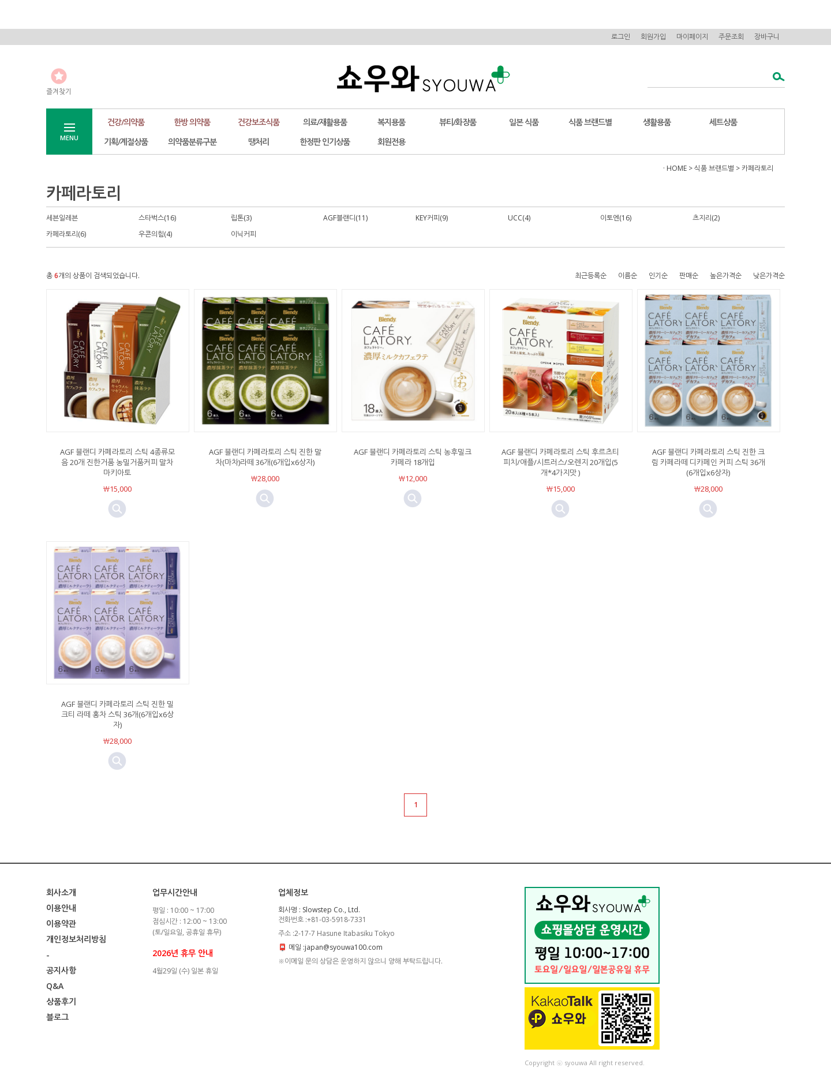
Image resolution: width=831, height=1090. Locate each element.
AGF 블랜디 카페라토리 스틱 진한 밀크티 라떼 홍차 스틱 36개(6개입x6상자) (117, 714)
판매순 (688, 275)
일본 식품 (523, 122)
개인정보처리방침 (76, 939)
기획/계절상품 (126, 141)
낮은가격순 (769, 275)
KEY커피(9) (431, 218)
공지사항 (61, 970)
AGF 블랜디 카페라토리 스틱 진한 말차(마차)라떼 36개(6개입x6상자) (265, 457)
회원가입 (653, 37)
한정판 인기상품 (325, 141)
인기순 (658, 275)
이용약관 (61, 923)
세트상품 (723, 122)
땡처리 (258, 141)
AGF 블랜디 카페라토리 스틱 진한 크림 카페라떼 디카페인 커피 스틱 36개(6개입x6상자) (708, 462)
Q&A (54, 985)
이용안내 (61, 907)
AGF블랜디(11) (345, 218)
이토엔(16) (615, 218)
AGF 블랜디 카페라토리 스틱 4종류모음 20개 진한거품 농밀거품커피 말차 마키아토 (117, 462)
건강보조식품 (258, 122)
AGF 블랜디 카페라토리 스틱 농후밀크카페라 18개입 (412, 457)
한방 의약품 (192, 122)
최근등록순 (591, 275)
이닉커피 (243, 234)
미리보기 (117, 509)
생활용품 (657, 122)
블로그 (57, 1017)
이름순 (627, 275)
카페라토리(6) (66, 234)
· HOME (675, 168)
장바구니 (767, 37)
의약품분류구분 (192, 141)
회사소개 (61, 892)
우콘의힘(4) (155, 234)
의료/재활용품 (325, 122)
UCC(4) (519, 218)
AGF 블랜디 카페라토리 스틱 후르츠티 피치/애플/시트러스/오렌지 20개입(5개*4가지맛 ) (560, 462)
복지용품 (391, 122)
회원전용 (391, 141)
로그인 (620, 37)
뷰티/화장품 (457, 122)
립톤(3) (241, 218)
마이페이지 (692, 37)
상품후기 (61, 1001)
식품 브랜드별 (590, 122)
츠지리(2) (706, 218)
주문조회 (731, 37)
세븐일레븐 (62, 218)
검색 (775, 77)
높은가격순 (726, 275)
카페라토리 (757, 168)
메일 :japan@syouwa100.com (336, 947)
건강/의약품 (125, 122)
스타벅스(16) (157, 218)
